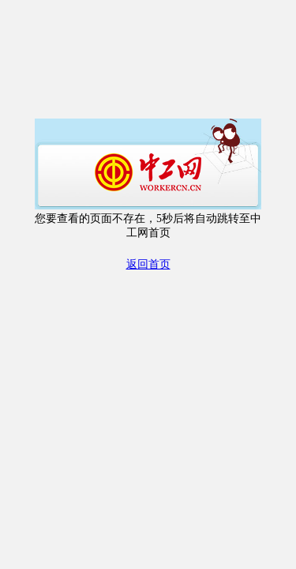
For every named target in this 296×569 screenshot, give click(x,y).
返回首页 (148, 264)
